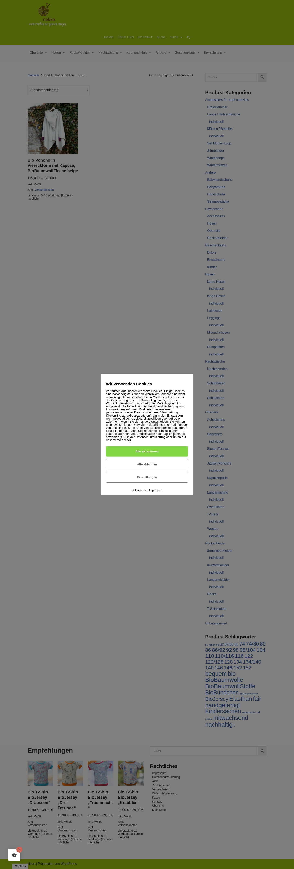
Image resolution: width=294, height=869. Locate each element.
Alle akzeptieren (147, 451)
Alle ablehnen (147, 464)
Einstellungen (147, 477)
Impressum (155, 490)
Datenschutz (139, 490)
